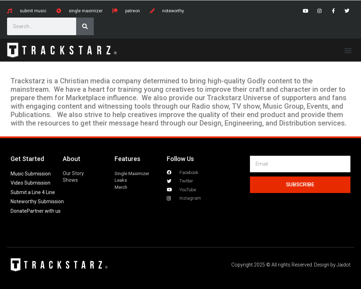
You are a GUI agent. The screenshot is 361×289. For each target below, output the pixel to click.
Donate (19, 211)
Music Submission (31, 173)
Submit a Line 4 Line (33, 192)
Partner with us (44, 211)
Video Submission (30, 183)
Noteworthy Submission (37, 201)
